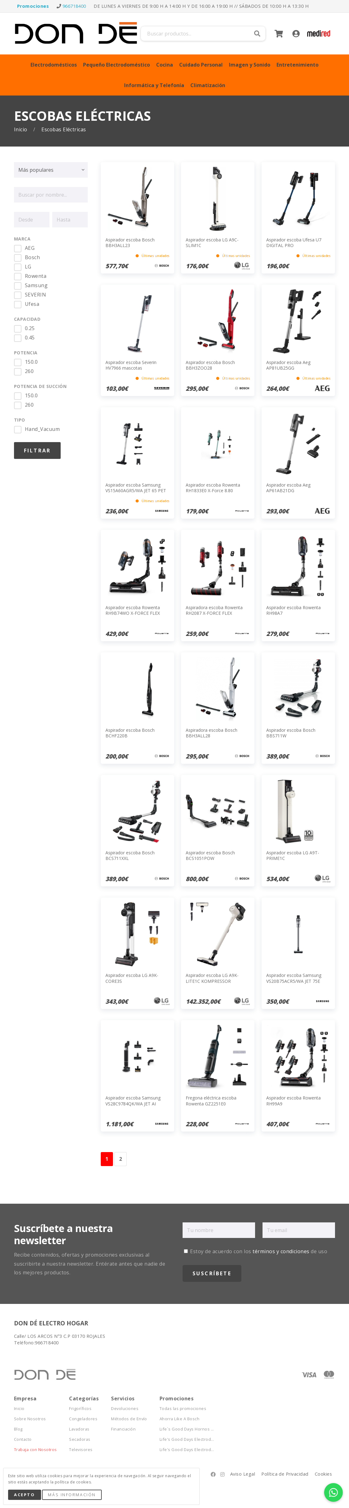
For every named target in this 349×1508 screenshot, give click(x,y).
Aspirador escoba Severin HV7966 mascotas (130, 365)
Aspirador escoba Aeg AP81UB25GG (288, 365)
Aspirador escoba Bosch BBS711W (290, 733)
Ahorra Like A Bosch (179, 1419)
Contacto (23, 1439)
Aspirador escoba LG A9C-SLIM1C (212, 242)
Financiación (123, 1429)
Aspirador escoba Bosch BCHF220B (130, 733)
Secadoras (79, 1439)
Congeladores (83, 1419)
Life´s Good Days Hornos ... (187, 1429)
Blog (18, 1429)
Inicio (21, 130)
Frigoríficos (80, 1409)
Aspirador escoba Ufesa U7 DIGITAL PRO (293, 242)
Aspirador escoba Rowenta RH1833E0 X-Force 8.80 (213, 487)
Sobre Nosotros (30, 1419)
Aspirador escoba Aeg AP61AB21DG (288, 487)
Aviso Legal (242, 1474)
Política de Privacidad (285, 1474)
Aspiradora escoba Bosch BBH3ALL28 (211, 733)
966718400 (74, 6)
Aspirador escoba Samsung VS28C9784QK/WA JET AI (133, 1100)
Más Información (71, 1494)
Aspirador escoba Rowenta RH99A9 (293, 1100)
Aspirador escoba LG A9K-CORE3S (131, 978)
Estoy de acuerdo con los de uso (255, 1251)
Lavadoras (79, 1429)
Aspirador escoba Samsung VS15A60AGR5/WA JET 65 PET (135, 487)
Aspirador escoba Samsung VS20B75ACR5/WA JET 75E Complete (293, 980)
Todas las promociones (183, 1409)
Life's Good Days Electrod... (187, 1439)
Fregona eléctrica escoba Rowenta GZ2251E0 (211, 1100)
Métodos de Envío (129, 1419)
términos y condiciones (281, 1251)
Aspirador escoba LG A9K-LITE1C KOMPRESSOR (212, 978)
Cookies (323, 1474)
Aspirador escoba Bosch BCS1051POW (210, 855)
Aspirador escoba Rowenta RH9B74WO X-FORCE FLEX (132, 610)
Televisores (80, 1450)
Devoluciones (124, 1409)
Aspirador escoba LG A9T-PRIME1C (292, 855)
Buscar (257, 33)
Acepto (24, 1494)
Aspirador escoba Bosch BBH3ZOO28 (210, 365)
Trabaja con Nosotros (35, 1450)
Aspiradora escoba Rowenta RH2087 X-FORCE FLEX (214, 610)
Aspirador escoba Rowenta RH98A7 (293, 610)
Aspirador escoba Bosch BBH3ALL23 (130, 242)
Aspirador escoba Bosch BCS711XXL (130, 855)
